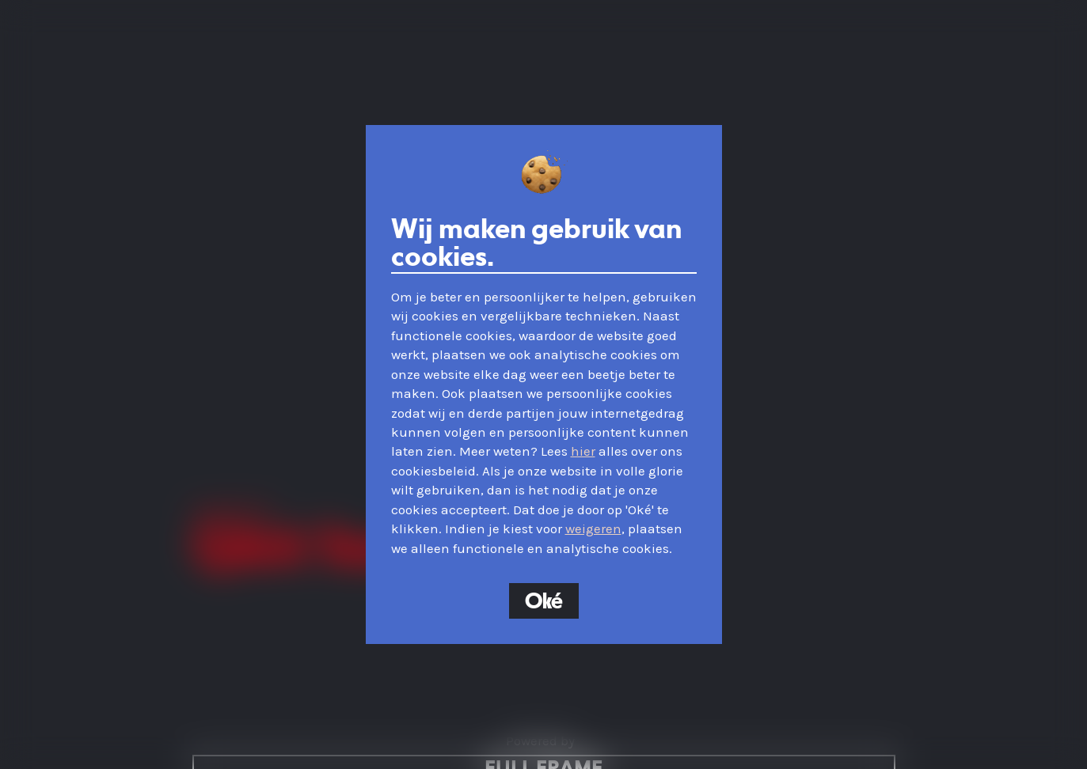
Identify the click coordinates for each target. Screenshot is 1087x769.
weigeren (593, 528)
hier (583, 451)
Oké (544, 602)
